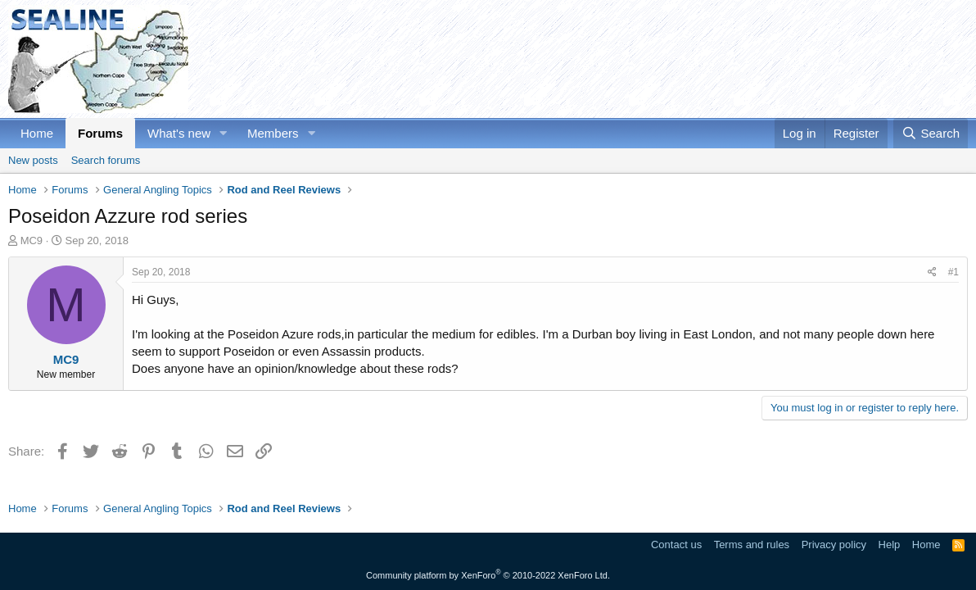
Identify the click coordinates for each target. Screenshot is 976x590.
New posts (33, 160)
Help (890, 544)
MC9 (31, 240)
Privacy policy (834, 544)
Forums (100, 133)
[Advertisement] (670, 59)
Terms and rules (751, 544)
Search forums (106, 160)
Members (273, 133)
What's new (178, 133)
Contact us (676, 544)
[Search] (930, 133)
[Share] (932, 272)
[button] (223, 133)
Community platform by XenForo (488, 575)
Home (36, 133)
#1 (953, 272)
